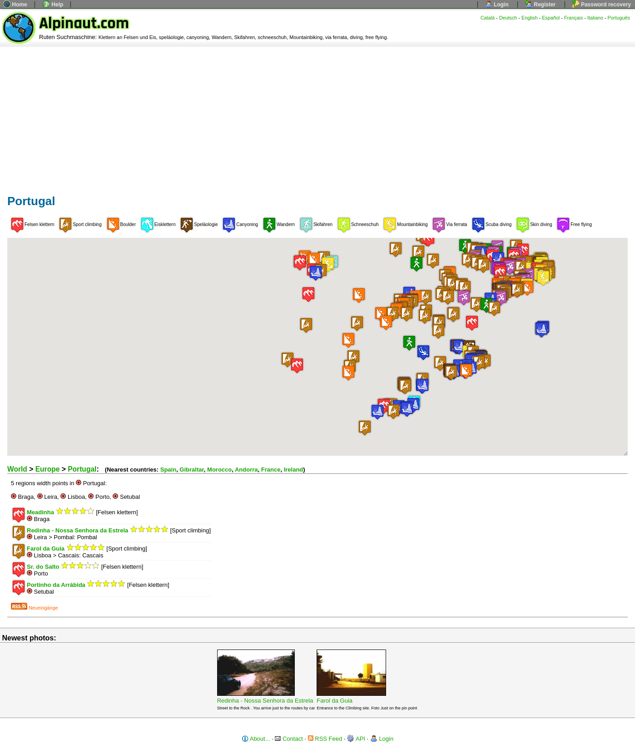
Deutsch (508, 17)
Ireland (293, 469)
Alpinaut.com (84, 23)
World (17, 469)
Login (497, 4)
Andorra (246, 469)
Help (53, 4)
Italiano (595, 17)
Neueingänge (34, 607)
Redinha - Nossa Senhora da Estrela (265, 700)
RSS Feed (325, 738)
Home (15, 4)
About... (256, 738)
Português (619, 17)
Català (488, 17)
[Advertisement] (317, 114)
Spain (168, 469)
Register (540, 4)
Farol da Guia (334, 700)
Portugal (82, 469)
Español (551, 17)
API (356, 738)
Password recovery (601, 4)
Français (573, 17)
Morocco (219, 469)
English (529, 17)
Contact (289, 738)
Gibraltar (191, 469)
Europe (47, 469)
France (271, 469)
